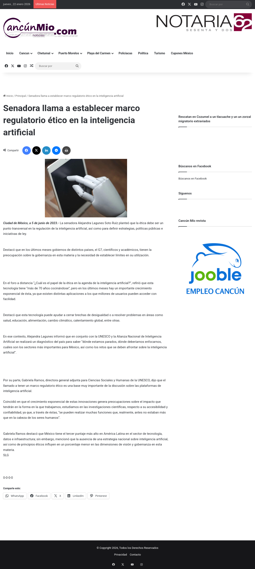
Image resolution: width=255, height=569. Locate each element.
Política (143, 53)
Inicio (9, 53)
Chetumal (44, 53)
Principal (20, 95)
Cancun (24, 53)
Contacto (135, 554)
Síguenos (185, 193)
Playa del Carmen (98, 53)
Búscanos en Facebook (192, 178)
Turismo (159, 53)
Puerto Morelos (69, 53)
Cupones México (182, 53)
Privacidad (120, 554)
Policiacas (125, 53)
